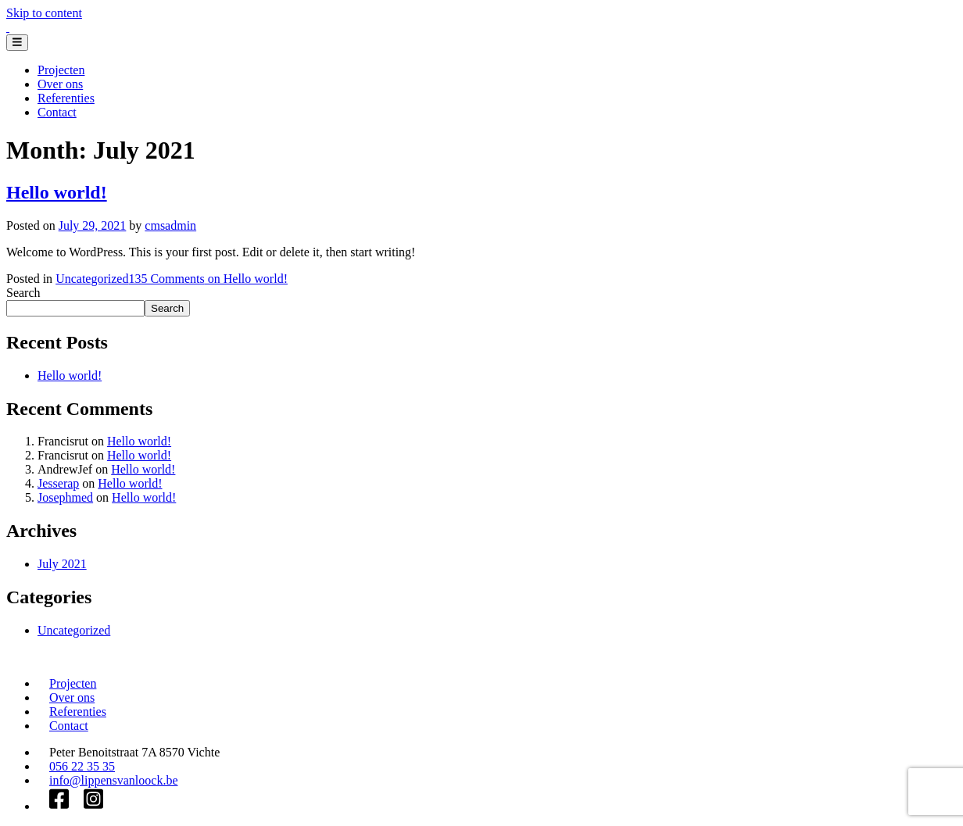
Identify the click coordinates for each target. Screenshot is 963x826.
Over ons (60, 84)
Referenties (66, 98)
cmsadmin (170, 225)
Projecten (61, 70)
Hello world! (56, 192)
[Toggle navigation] (17, 42)
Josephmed (65, 497)
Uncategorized (91, 278)
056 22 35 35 (82, 766)
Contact (57, 112)
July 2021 (62, 563)
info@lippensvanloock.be (113, 780)
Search (23, 292)
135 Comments (208, 278)
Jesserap (58, 483)
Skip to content (44, 13)
